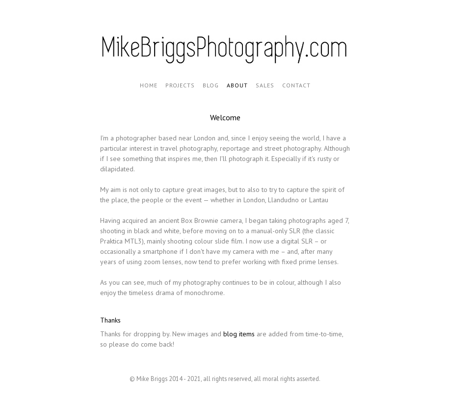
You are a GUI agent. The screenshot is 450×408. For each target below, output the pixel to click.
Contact (296, 85)
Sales (265, 85)
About (237, 85)
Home (149, 85)
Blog (211, 85)
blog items (239, 333)
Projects (180, 85)
